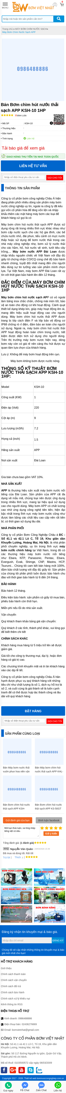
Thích (16, 857)
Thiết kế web (30, 1078)
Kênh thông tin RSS (12, 1004)
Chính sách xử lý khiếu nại (15, 998)
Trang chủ (7, 29)
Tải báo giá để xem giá (23, 148)
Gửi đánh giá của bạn (18, 820)
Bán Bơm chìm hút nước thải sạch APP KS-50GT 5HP (48, 808)
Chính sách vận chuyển (14, 980)
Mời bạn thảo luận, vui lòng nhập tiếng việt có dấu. (21, 831)
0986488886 (25, 1018)
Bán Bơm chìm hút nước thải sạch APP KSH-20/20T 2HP (16, 808)
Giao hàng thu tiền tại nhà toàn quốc (33, 156)
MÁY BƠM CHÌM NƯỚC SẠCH (31, 29)
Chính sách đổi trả (11, 986)
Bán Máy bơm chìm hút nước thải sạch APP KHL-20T (49, 771)
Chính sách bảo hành (12, 992)
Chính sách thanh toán (13, 974)
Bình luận (20, 116)
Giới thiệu (6, 968)
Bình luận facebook (48, 820)
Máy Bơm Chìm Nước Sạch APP (19, 32)
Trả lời (6, 857)
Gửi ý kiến (51, 833)
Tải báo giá (57, 123)
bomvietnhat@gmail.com (25, 1029)
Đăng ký (58, 940)
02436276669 (29, 1024)
